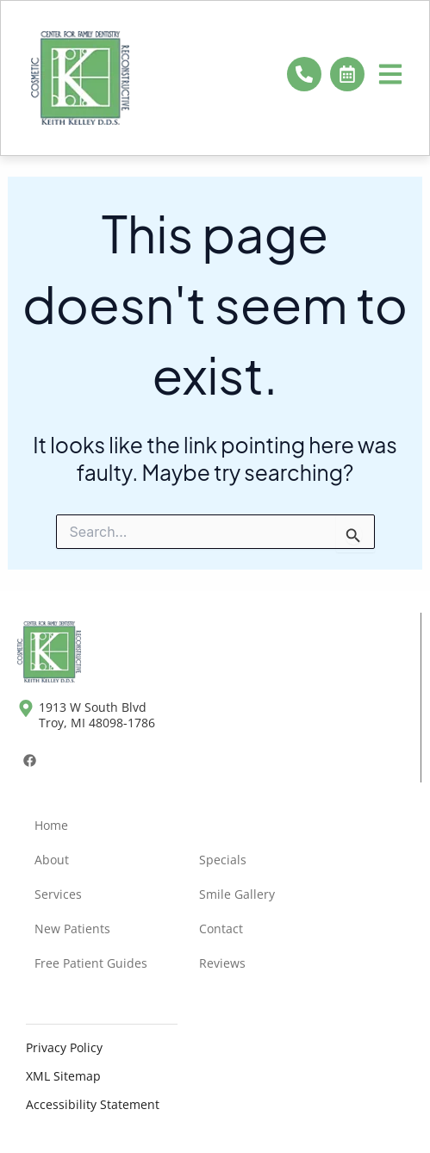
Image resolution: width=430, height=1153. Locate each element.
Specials (222, 859)
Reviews (222, 963)
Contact (221, 928)
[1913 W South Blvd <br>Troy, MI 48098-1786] (25, 708)
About (51, 859)
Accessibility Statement (92, 1104)
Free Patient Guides (90, 963)
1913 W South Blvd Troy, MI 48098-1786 (97, 715)
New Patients (72, 928)
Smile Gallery (237, 894)
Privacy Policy (64, 1047)
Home (51, 825)
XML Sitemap (63, 1076)
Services (58, 894)
